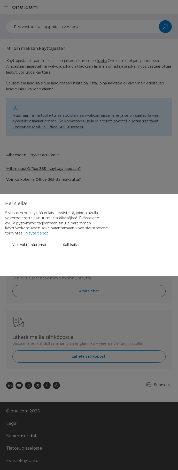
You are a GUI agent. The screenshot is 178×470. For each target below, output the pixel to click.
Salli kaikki (71, 245)
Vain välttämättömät (29, 245)
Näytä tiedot (36, 233)
